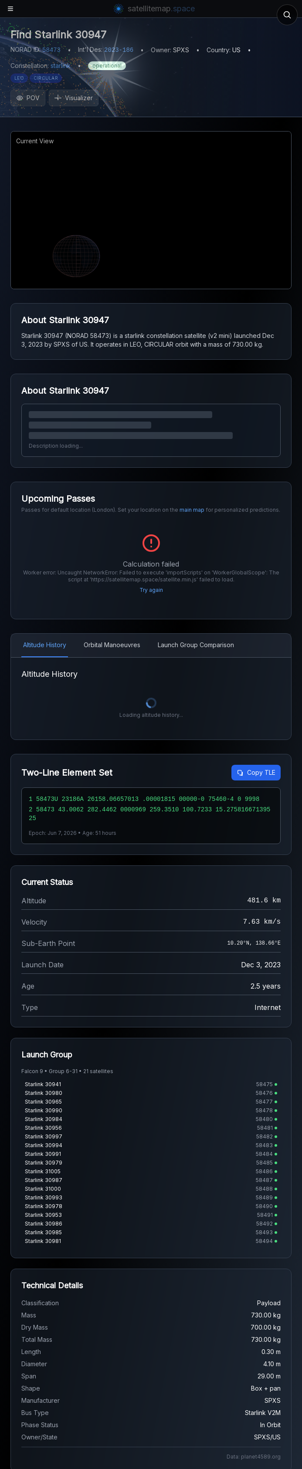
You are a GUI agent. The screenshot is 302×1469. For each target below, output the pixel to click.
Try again (151, 590)
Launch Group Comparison (196, 644)
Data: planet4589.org (254, 1456)
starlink (61, 65)
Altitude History (44, 644)
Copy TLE (256, 772)
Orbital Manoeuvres (112, 644)
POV (28, 97)
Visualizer (73, 97)
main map (192, 510)
